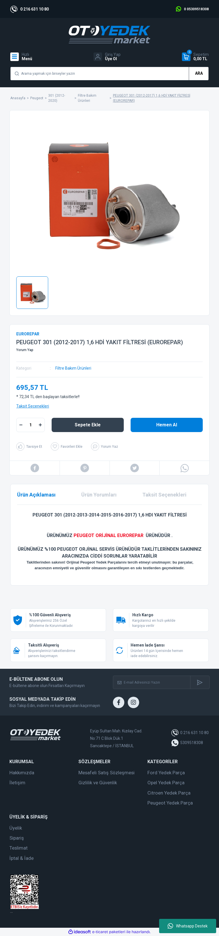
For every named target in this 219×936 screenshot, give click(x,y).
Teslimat (18, 848)
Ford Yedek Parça (166, 772)
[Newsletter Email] (151, 682)
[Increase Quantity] (40, 425)
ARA (199, 73)
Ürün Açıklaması (36, 495)
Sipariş (16, 838)
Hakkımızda (21, 772)
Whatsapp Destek (188, 926)
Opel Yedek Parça (165, 782)
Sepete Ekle (88, 425)
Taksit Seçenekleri (32, 406)
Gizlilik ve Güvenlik (97, 782)
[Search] (109, 73)
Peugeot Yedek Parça (170, 803)
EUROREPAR (27, 334)
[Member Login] (107, 56)
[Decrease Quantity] (21, 425)
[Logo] (109, 34)
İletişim (17, 782)
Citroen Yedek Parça (168, 793)
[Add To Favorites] (66, 446)
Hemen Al (166, 425)
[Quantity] (30, 425)
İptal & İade (21, 858)
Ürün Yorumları (99, 495)
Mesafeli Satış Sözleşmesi (106, 772)
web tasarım (11, 912)
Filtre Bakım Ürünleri (73, 368)
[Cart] (195, 56)
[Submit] (199, 682)
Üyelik (15, 828)
